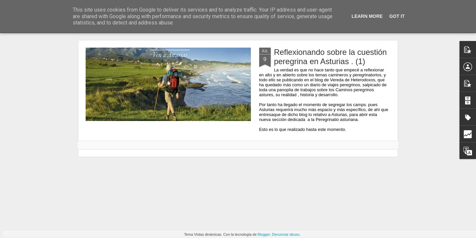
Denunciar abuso (285, 234)
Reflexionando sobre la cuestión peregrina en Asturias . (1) (330, 57)
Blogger (264, 234)
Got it (397, 16)
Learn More (367, 16)
